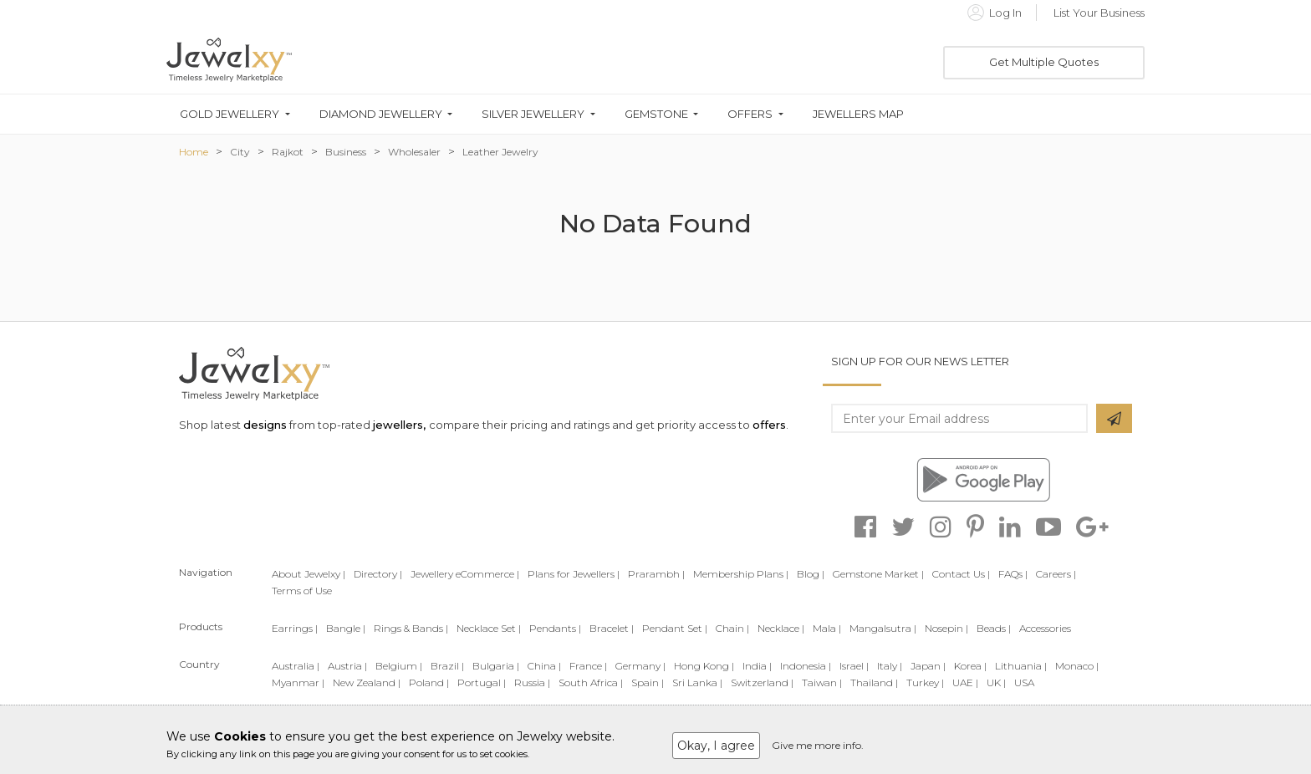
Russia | (532, 682)
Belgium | (398, 665)
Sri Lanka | (697, 682)
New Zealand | (366, 682)
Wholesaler (414, 151)
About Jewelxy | (308, 574)
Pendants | (555, 628)
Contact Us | (961, 574)
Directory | (378, 574)
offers (769, 424)
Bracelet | (611, 628)
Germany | (640, 665)
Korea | (970, 665)
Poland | (429, 682)
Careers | (1056, 574)
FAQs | (1013, 574)
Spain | (647, 682)
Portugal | (481, 682)
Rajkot (288, 151)
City (240, 151)
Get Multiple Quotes (1044, 62)
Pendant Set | (674, 628)
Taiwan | (822, 682)
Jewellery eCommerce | (465, 574)
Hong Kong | (704, 665)
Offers (750, 114)
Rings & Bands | (411, 628)
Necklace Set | (489, 628)
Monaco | (1077, 665)
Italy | (889, 665)
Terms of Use (302, 590)
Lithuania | (1021, 665)
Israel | (854, 665)
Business (345, 151)
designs (265, 424)
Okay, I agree (716, 745)
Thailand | (874, 682)
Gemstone (656, 114)
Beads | (994, 628)
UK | (996, 682)
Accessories (1045, 628)
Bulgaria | (495, 665)
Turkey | (925, 682)
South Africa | (591, 682)
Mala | (827, 628)
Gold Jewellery (229, 114)
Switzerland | (762, 682)
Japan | (928, 665)
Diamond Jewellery (380, 114)
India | (757, 665)
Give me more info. (818, 745)
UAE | (965, 682)
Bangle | (345, 628)
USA (1024, 682)
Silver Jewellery (533, 114)
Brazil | (447, 665)
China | (544, 665)
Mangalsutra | (882, 628)
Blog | (810, 574)
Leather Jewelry (500, 151)
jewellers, (399, 424)
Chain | (732, 628)
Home (193, 151)
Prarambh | (656, 574)
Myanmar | (298, 682)
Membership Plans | (740, 574)
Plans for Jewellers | (574, 574)
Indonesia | (805, 665)
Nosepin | (946, 628)
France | (588, 665)
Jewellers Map (858, 114)
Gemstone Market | (878, 574)
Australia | (295, 665)
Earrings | (295, 628)
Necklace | (781, 628)
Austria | (347, 665)
